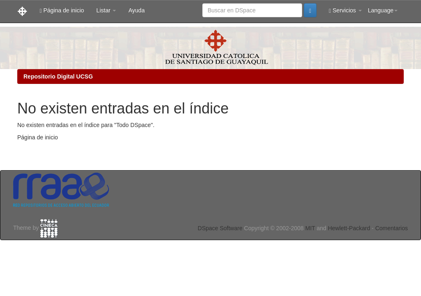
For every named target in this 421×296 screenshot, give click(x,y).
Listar (106, 10)
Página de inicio (61, 10)
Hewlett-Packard (349, 228)
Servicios (345, 10)
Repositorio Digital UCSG (58, 76)
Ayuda (136, 10)
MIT (310, 228)
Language (383, 10)
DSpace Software (220, 228)
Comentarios (391, 228)
